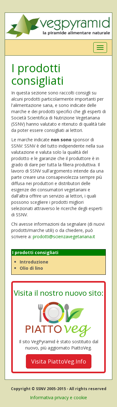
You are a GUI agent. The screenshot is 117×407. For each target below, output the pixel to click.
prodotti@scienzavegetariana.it (64, 236)
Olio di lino (31, 268)
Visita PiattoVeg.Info (58, 361)
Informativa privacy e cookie (58, 397)
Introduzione (34, 262)
